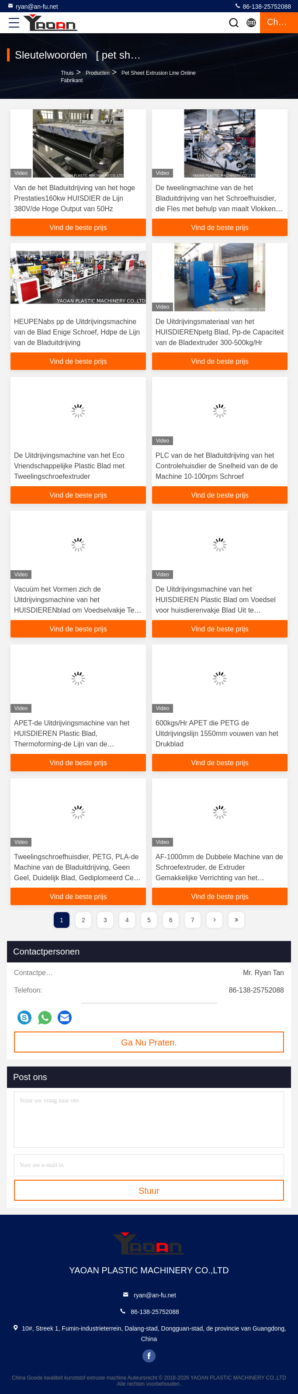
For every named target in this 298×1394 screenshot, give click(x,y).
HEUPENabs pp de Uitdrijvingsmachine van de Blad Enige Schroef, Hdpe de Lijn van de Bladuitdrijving (77, 332)
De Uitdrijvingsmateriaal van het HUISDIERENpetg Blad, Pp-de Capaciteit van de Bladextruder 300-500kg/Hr (220, 332)
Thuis (67, 73)
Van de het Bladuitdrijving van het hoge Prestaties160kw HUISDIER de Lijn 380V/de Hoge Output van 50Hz (74, 198)
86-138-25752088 (262, 6)
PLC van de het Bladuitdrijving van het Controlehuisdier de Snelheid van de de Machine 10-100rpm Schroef (217, 466)
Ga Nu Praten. (149, 1042)
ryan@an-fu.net (32, 6)
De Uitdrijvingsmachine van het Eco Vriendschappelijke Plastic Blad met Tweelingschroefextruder (69, 466)
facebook (149, 1356)
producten (98, 73)
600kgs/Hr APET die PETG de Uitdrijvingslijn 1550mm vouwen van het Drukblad (217, 733)
